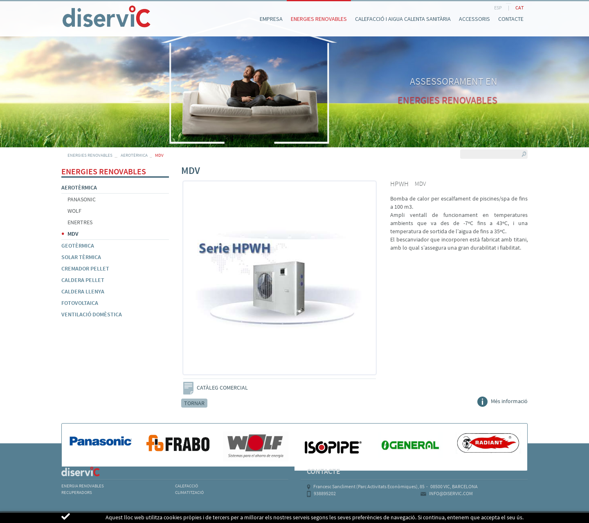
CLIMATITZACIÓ (189, 492)
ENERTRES (79, 222)
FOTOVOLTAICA (79, 303)
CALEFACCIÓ (186, 486)
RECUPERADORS (76, 492)
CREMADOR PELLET (85, 268)
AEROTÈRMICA (134, 155)
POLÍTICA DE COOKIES (130, 517)
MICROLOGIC (479, 517)
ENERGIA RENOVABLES (82, 486)
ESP (498, 8)
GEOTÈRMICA (77, 245)
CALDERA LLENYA (82, 291)
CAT (519, 8)
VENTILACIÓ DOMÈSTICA (91, 314)
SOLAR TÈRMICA (81, 257)
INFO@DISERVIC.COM (451, 493)
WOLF (74, 210)
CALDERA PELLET (82, 280)
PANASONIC (81, 199)
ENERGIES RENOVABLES (89, 155)
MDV (73, 233)
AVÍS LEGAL (77, 517)
